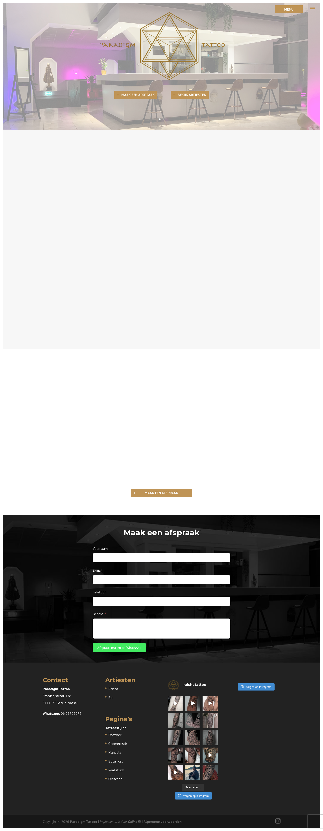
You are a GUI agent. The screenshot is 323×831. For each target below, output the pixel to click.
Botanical (115, 761)
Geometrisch (117, 743)
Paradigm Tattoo (83, 821)
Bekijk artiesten (192, 94)
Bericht (98, 614)
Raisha (113, 689)
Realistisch (116, 770)
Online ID (134, 821)
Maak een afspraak (138, 94)
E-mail (97, 570)
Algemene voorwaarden (163, 821)
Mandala (114, 752)
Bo (110, 697)
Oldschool (116, 779)
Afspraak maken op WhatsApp (119, 647)
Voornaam (100, 548)
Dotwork (115, 735)
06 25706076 (71, 713)
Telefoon (99, 592)
